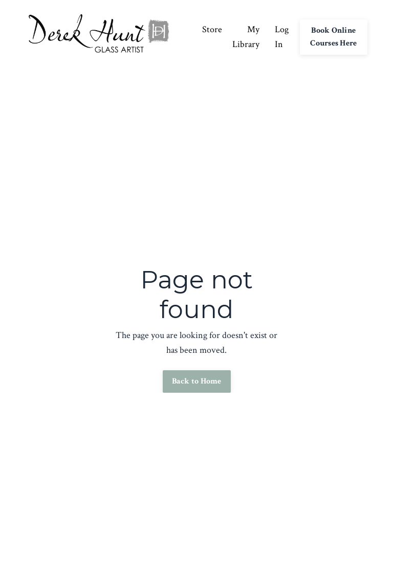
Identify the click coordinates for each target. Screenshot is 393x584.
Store (212, 29)
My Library (245, 37)
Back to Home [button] (197, 381)
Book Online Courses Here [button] (333, 36)
